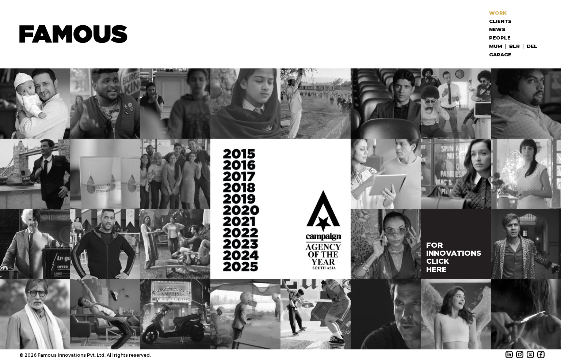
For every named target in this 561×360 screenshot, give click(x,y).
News (498, 29)
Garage (501, 54)
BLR (514, 46)
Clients (501, 21)
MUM (496, 46)
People (500, 38)
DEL (532, 46)
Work (498, 13)
